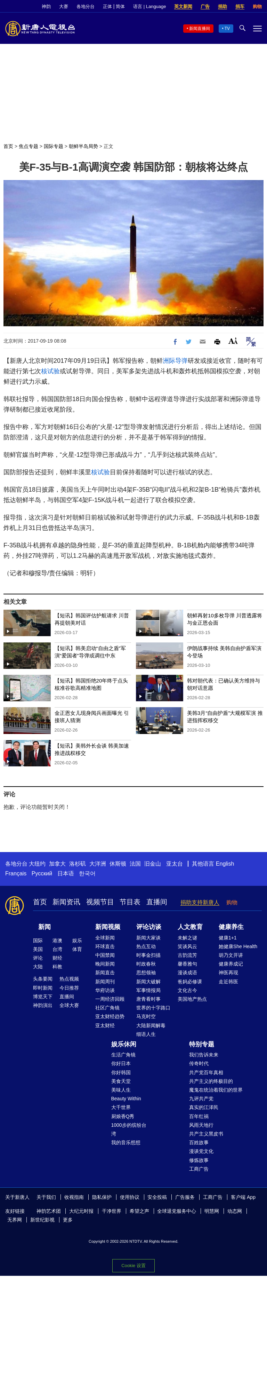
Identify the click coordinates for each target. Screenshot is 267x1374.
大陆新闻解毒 (150, 1025)
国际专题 (53, 146)
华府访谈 (105, 990)
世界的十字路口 (153, 1007)
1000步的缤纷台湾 (128, 1129)
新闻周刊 (105, 981)
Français (15, 873)
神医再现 (228, 972)
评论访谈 (148, 926)
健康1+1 (228, 937)
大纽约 (37, 864)
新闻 (44, 926)
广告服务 (185, 1197)
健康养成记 (231, 964)
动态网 (234, 1211)
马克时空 (146, 1016)
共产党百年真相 (206, 1072)
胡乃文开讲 (231, 955)
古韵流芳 (187, 955)
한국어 (87, 873)
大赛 (63, 6)
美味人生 (121, 1090)
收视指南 (74, 1197)
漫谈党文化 (201, 1151)
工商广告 (199, 1169)
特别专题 (201, 1044)
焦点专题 (28, 146)
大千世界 (121, 1107)
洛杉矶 (77, 864)
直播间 (156, 902)
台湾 (57, 949)
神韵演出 (42, 1005)
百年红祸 (199, 1116)
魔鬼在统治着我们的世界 (216, 1090)
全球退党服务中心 (176, 1211)
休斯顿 (118, 864)
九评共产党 (201, 1098)
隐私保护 (102, 1197)
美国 (38, 949)
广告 (205, 6)
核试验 (50, 371)
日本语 (65, 873)
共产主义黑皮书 (206, 1134)
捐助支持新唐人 (199, 902)
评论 (38, 958)
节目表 (130, 902)
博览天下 (42, 996)
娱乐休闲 (123, 1044)
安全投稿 (157, 1197)
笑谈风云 (187, 946)
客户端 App (243, 1197)
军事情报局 (148, 990)
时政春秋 (146, 964)
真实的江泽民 (203, 1107)
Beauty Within (126, 1098)
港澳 (57, 940)
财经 (57, 958)
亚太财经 (105, 1025)
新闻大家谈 (148, 937)
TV (227, 28)
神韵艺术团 (49, 1211)
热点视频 (69, 979)
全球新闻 (105, 937)
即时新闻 (42, 988)
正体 (107, 6)
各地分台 (85, 6)
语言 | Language (149, 6)
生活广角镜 (123, 1054)
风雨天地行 (201, 1125)
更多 (68, 1220)
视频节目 (100, 902)
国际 (38, 940)
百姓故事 (199, 1142)
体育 (77, 949)
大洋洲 (97, 864)
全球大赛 (69, 1005)
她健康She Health (238, 946)
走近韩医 (228, 981)
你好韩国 (121, 1072)
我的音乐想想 (125, 1142)
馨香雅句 (187, 964)
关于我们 (46, 1197)
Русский (42, 873)
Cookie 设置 (133, 1265)
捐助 (222, 6)
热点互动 (146, 946)
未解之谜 (187, 937)
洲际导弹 (175, 360)
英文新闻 (183, 6)
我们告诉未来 (203, 1054)
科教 (57, 966)
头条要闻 (42, 979)
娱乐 (77, 940)
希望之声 (139, 1211)
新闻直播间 (199, 28)
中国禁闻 (105, 955)
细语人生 (146, 1034)
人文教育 (190, 926)
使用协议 (129, 1197)
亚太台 (174, 864)
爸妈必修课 (190, 981)
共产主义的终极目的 (211, 1081)
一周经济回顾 (109, 999)
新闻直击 (105, 972)
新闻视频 (107, 926)
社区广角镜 (107, 1007)
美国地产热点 (192, 999)
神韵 (46, 6)
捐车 (239, 6)
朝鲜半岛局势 (83, 146)
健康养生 (231, 926)
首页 (8, 146)
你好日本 (121, 1063)
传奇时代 (199, 1063)
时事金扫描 (148, 955)
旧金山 (152, 864)
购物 (257, 6)
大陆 (38, 966)
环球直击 (105, 946)
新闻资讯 (66, 902)
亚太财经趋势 (109, 1016)
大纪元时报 (81, 1211)
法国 (135, 864)
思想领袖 (146, 972)
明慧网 (211, 1211)
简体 (120, 6)
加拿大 (57, 864)
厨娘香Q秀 (123, 1116)
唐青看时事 (148, 999)
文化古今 (187, 990)
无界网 (14, 1220)
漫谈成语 (187, 972)
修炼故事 (199, 1160)
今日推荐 (69, 988)
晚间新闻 (105, 964)
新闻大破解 (148, 981)
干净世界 (111, 1211)
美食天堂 (121, 1081)
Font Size (233, 340)
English (225, 864)
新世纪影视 (42, 1220)
